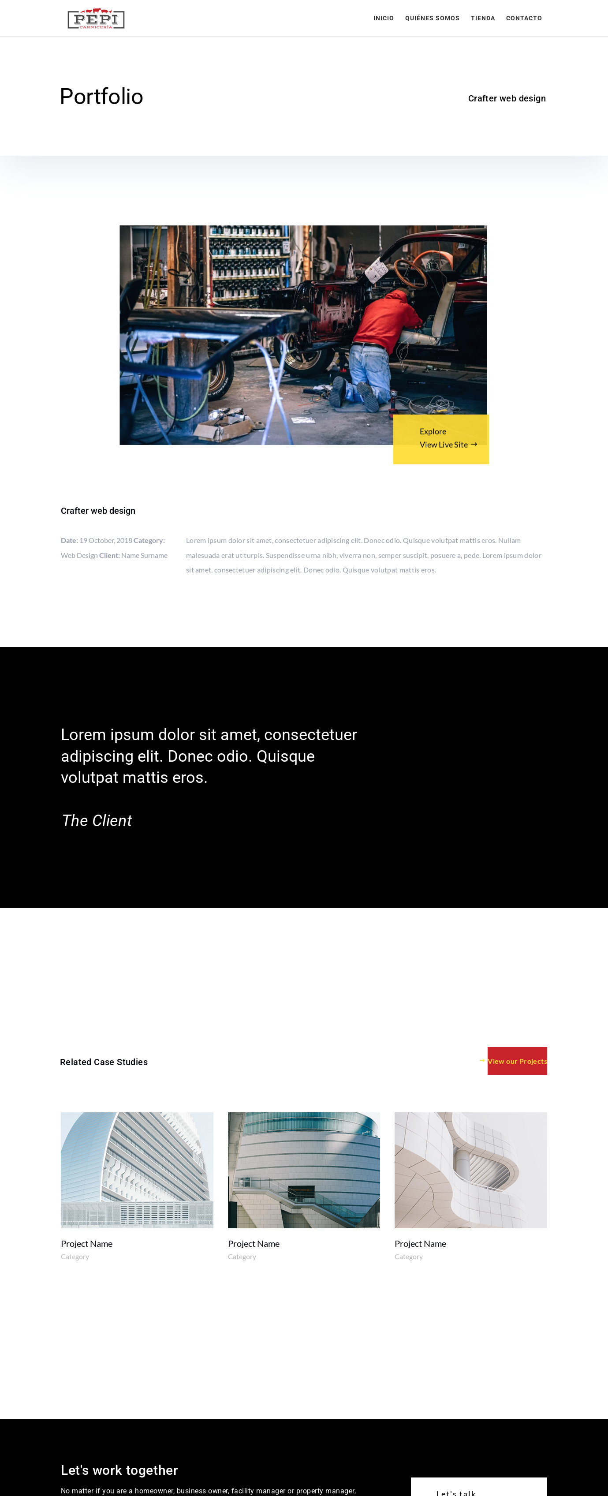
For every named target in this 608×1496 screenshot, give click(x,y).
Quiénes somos (432, 18)
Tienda (483, 18)
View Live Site (444, 448)
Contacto (524, 18)
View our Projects (517, 1061)
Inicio (383, 18)
